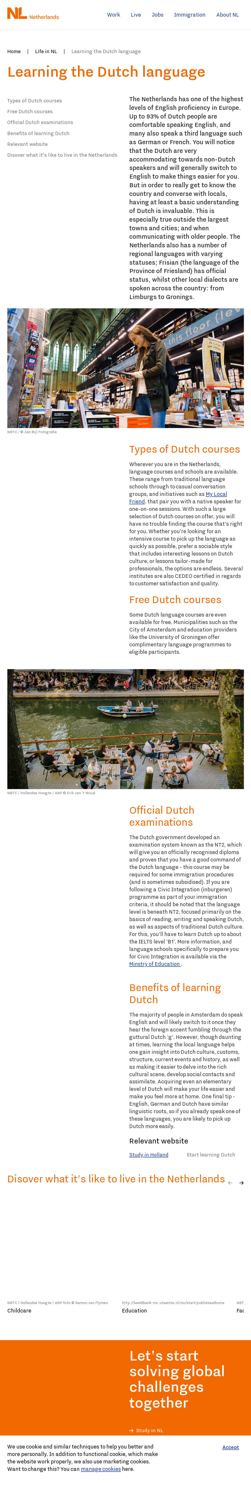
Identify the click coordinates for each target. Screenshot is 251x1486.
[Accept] (230, 1447)
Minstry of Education (155, 964)
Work (113, 14)
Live (136, 14)
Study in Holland (148, 1154)
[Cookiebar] (125, 1461)
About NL (227, 14)
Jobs (157, 14)
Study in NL (149, 1430)
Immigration (190, 14)
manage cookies (101, 1469)
